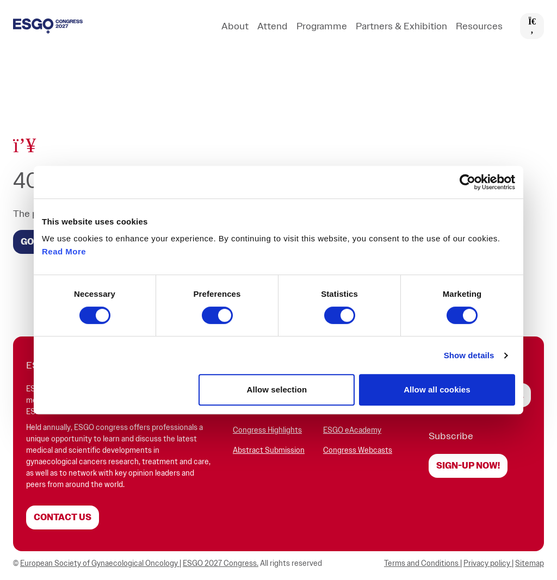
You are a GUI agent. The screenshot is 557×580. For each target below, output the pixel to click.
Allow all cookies (437, 389)
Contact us (62, 517)
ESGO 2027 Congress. (220, 563)
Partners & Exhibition (401, 26)
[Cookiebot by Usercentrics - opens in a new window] (467, 182)
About (235, 26)
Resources (479, 26)
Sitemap (529, 563)
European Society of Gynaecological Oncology (100, 563)
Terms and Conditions (422, 563)
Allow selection (277, 389)
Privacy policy (487, 563)
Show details (469, 355)
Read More (64, 251)
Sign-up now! (468, 466)
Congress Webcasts (357, 450)
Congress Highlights (267, 430)
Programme (321, 26)
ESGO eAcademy (352, 430)
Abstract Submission (269, 450)
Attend (272, 26)
